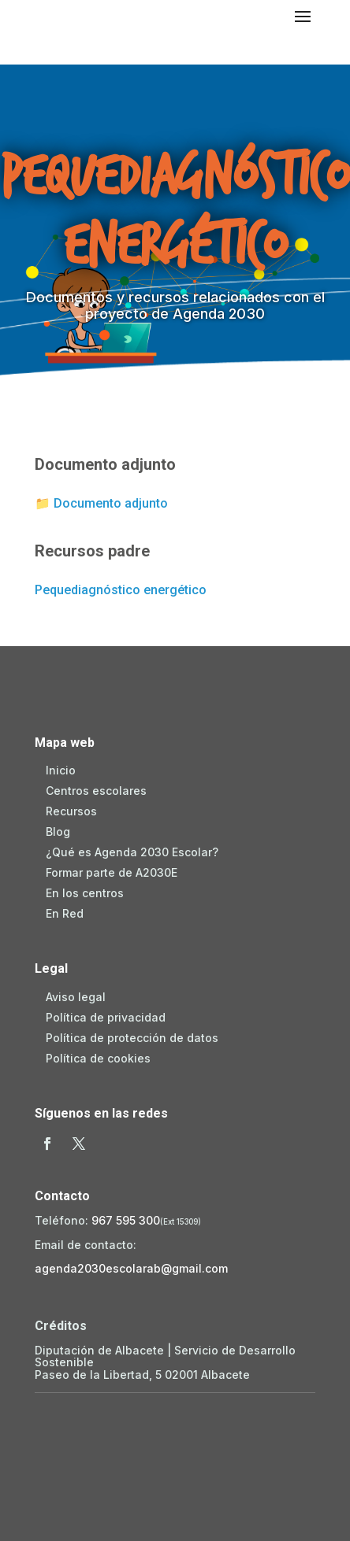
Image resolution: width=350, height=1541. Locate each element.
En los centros (85, 893)
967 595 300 (125, 1220)
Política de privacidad (106, 1017)
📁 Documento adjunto (101, 503)
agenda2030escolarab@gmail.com (131, 1268)
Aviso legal (76, 996)
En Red (65, 913)
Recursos (71, 811)
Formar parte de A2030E (111, 872)
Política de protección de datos (132, 1037)
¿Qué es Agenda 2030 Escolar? (132, 852)
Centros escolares (96, 790)
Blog (58, 831)
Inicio (61, 770)
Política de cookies (98, 1058)
